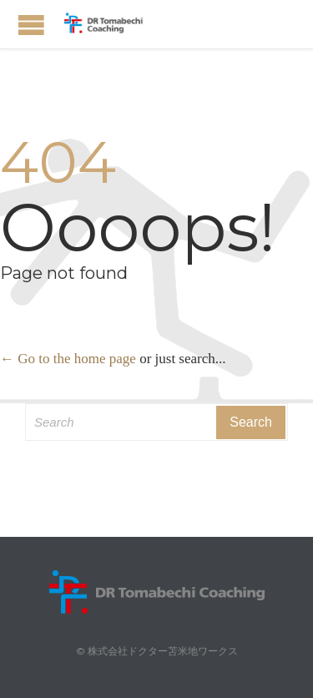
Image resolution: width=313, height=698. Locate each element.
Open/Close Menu (31, 24)
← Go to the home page (68, 359)
